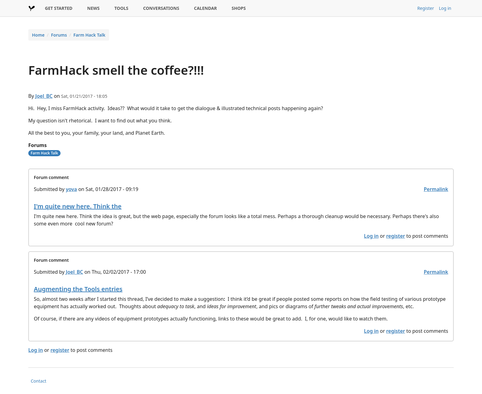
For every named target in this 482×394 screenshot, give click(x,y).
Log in (445, 8)
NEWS (93, 8)
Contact (38, 381)
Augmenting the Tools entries (78, 289)
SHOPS (239, 8)
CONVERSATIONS (161, 8)
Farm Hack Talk (89, 35)
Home (38, 35)
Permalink (436, 189)
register (395, 236)
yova (71, 189)
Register (425, 8)
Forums (59, 35)
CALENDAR (205, 8)
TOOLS (121, 8)
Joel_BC (44, 96)
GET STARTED (59, 8)
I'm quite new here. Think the (77, 206)
